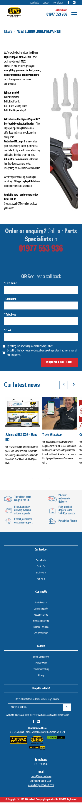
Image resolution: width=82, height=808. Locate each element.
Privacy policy (41, 663)
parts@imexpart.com (41, 776)
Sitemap (41, 675)
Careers (46, 2)
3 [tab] (38, 478)
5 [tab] (49, 478)
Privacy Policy (45, 346)
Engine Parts (41, 572)
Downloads (34, 2)
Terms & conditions (41, 657)
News (8, 32)
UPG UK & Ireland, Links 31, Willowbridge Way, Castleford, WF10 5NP (37, 732)
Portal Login (58, 2)
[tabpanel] (22, 433)
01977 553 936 (56, 14)
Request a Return (41, 633)
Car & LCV (41, 566)
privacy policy (63, 715)
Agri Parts (41, 579)
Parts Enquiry (41, 602)
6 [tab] (55, 478)
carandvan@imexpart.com (41, 785)
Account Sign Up (41, 615)
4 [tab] (44, 478)
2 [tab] (33, 478)
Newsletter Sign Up (41, 621)
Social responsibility (41, 669)
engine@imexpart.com (41, 781)
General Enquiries (41, 608)
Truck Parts (41, 560)
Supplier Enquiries (41, 627)
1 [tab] (27, 478)
